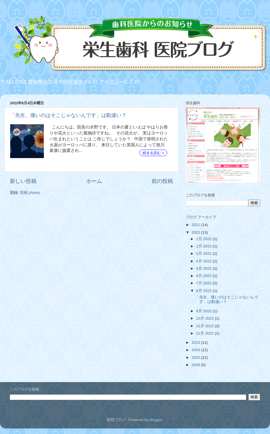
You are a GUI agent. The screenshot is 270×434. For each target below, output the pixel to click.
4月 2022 (204, 261)
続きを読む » (153, 153)
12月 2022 (205, 333)
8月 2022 (204, 291)
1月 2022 (204, 239)
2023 (196, 342)
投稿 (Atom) (30, 193)
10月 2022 (205, 318)
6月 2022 (204, 276)
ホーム (94, 181)
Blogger (155, 420)
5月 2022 (204, 268)
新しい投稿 (23, 181)
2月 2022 (204, 246)
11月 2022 (205, 326)
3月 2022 (204, 253)
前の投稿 (162, 181)
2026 (196, 365)
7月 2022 (204, 283)
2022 (196, 232)
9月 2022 (204, 311)
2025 (196, 357)
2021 (196, 225)
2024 (196, 350)
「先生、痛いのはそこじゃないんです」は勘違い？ (68, 115)
